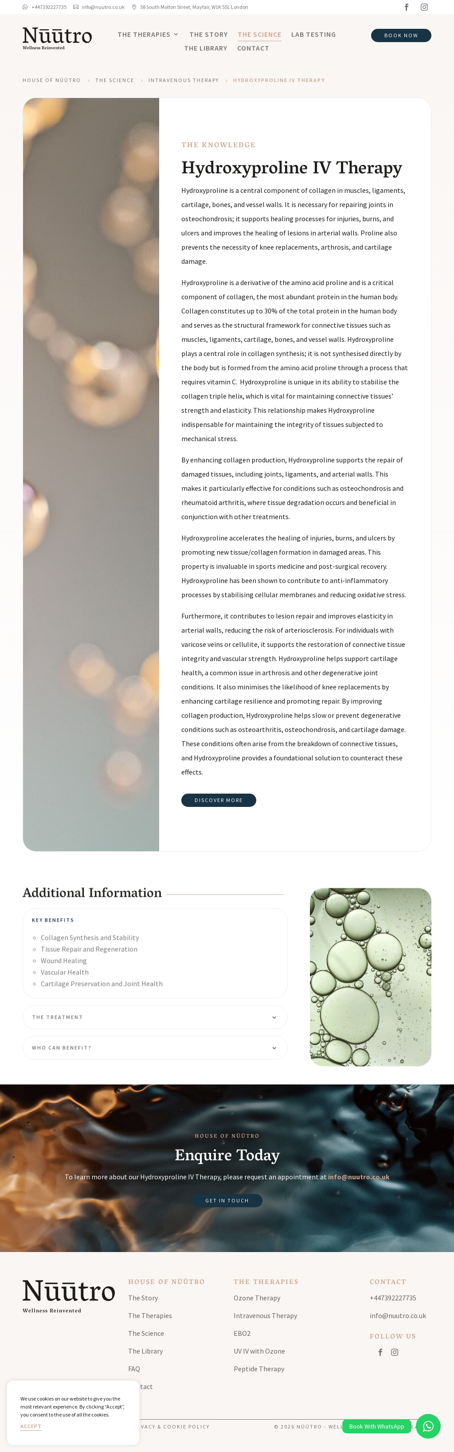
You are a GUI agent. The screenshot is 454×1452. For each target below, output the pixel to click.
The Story (208, 35)
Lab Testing (313, 35)
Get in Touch (227, 1200)
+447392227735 (393, 1297)
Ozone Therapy (257, 1297)
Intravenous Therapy (184, 80)
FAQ (134, 1368)
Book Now (401, 35)
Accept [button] (31, 1426)
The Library (205, 48)
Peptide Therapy (259, 1368)
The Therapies (144, 35)
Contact (253, 48)
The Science (260, 35)
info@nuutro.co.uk (359, 1176)
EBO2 (242, 1333)
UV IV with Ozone (259, 1350)
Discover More (219, 800)
